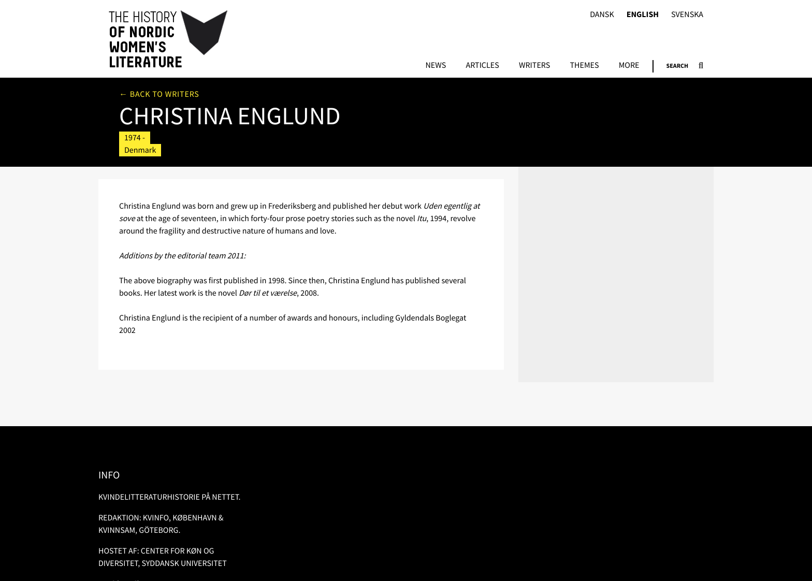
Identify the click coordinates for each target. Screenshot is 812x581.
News (435, 65)
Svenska (687, 14)
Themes (584, 65)
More (629, 65)
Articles (482, 65)
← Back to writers (159, 94)
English (643, 14)
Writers (534, 65)
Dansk (602, 14)
